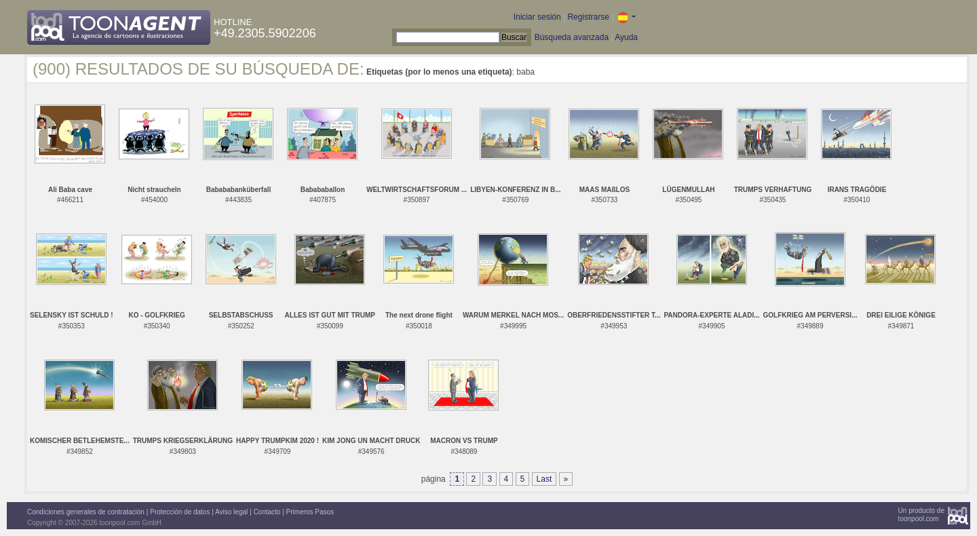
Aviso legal (231, 512)
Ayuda (626, 37)
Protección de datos (180, 512)
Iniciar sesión (537, 17)
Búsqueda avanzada (572, 37)
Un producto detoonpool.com (921, 514)
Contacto (266, 512)
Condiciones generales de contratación (86, 512)
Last (544, 479)
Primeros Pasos (310, 512)
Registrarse (588, 17)
